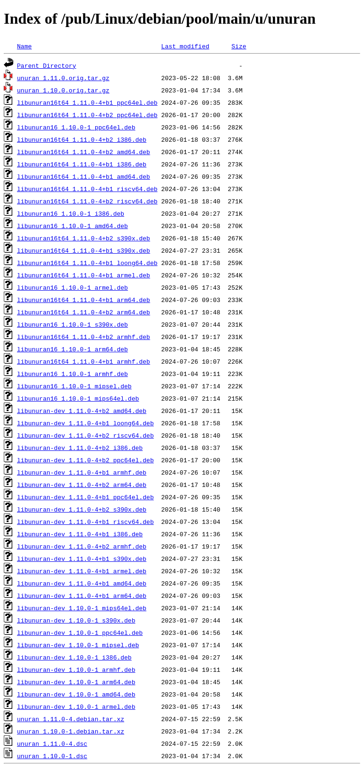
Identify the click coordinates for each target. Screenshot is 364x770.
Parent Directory (46, 65)
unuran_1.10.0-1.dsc (52, 756)
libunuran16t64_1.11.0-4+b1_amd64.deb (83, 176)
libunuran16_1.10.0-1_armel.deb (72, 287)
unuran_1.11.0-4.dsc (52, 743)
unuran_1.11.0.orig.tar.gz (63, 77)
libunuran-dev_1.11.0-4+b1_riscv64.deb (85, 521)
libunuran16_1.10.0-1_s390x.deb (72, 324)
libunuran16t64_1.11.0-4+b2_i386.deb (81, 139)
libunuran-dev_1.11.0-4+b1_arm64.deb (81, 595)
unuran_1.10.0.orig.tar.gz (63, 90)
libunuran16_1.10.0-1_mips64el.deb (78, 398)
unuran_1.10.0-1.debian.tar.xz (70, 731)
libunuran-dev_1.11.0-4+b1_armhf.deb (81, 472)
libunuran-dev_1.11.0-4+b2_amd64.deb (81, 410)
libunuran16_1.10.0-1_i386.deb (70, 213)
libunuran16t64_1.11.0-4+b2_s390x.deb (83, 238)
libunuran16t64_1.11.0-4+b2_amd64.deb (83, 151)
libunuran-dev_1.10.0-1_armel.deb (76, 706)
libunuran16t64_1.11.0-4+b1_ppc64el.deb (87, 102)
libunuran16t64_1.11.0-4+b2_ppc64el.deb (87, 114)
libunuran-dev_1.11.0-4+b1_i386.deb (80, 534)
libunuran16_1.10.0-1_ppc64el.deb (76, 127)
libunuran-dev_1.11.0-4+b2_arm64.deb (81, 484)
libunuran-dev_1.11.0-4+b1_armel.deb (81, 571)
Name (24, 46)
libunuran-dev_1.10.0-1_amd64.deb (76, 694)
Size (238, 46)
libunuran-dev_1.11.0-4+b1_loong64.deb (85, 423)
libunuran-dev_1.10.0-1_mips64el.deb (81, 608)
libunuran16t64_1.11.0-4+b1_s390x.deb (83, 250)
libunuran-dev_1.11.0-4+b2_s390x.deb (81, 509)
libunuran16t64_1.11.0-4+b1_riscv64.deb (87, 188)
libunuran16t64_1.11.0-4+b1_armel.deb (83, 275)
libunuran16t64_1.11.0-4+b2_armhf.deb (83, 336)
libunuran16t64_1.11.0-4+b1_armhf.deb (83, 361)
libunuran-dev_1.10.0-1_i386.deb (74, 657)
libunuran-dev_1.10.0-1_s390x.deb (76, 620)
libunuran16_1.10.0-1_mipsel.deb (74, 386)
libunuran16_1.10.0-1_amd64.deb (72, 225)
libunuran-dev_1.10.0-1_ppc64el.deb (80, 632)
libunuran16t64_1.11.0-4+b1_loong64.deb (87, 262)
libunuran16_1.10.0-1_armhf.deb (72, 373)
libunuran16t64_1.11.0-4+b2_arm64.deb (83, 312)
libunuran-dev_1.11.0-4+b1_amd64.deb (81, 583)
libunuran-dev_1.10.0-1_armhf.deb (76, 669)
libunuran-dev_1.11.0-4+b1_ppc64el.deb (85, 497)
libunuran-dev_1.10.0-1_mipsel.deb (78, 645)
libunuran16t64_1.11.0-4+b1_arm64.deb (83, 299)
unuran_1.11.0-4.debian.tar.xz (70, 719)
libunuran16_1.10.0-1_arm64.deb (72, 349)
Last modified (185, 46)
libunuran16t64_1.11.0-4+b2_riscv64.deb (87, 201)
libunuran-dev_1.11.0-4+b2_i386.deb (80, 447)
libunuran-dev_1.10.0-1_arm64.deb (76, 682)
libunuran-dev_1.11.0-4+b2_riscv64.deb (85, 435)
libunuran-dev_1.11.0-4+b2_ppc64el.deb (85, 460)
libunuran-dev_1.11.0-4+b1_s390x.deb (81, 558)
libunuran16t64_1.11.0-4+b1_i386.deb (81, 164)
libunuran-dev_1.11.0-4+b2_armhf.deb (81, 546)
